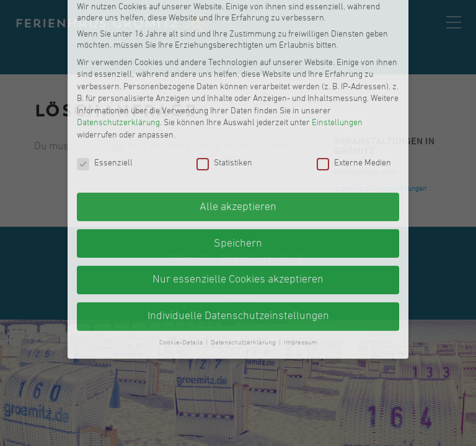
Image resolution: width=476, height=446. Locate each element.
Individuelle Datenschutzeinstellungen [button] (238, 242)
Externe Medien (354, 89)
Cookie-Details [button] (182, 269)
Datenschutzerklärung (118, 49)
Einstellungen (337, 49)
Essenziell (105, 89)
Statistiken (224, 89)
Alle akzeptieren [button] (238, 133)
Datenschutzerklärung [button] (244, 269)
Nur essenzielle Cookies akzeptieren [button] (238, 206)
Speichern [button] (238, 169)
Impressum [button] (300, 269)
